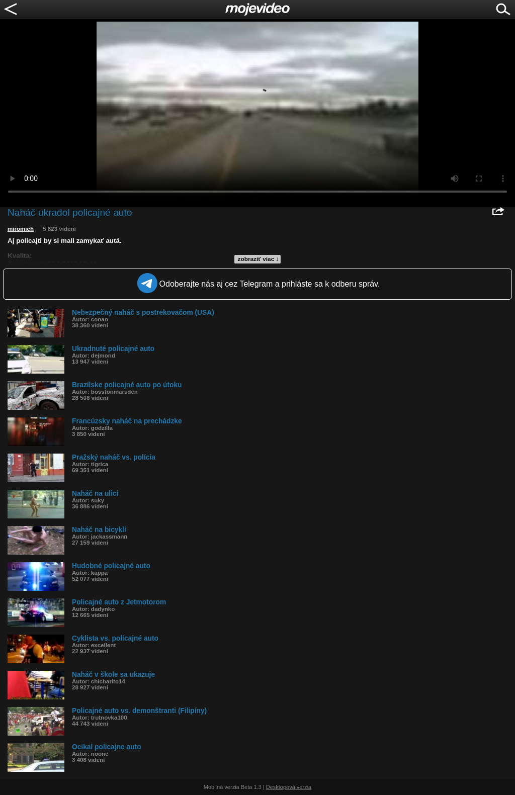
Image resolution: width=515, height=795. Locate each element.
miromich (21, 229)
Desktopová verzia (289, 787)
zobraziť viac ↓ (258, 258)
